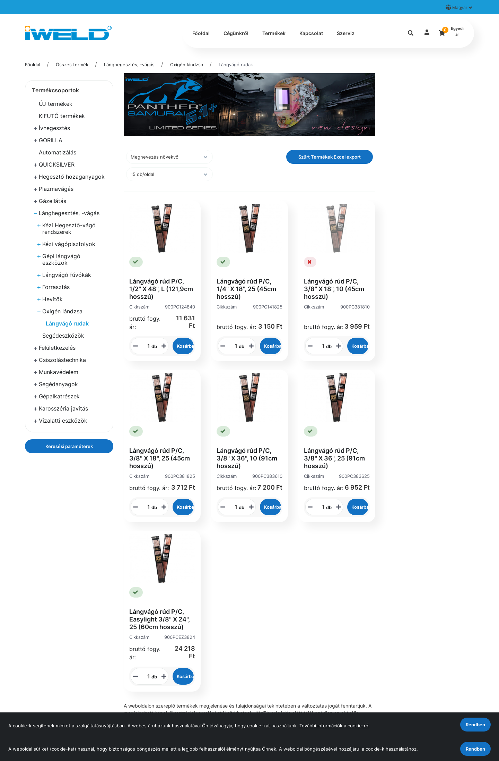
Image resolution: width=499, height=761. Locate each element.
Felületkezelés (57, 347)
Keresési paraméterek (69, 446)
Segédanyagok (58, 384)
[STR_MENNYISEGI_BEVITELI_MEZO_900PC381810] (321, 346)
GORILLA (50, 140)
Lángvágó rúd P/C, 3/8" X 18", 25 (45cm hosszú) (159, 458)
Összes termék (72, 64)
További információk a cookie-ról (334, 725)
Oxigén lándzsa (186, 64)
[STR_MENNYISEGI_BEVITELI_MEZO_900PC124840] (146, 346)
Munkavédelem (58, 372)
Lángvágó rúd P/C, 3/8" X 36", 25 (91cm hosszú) (334, 458)
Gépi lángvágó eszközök (61, 259)
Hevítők (52, 299)
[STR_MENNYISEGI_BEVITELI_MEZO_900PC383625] (321, 507)
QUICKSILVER (57, 164)
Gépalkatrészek (59, 396)
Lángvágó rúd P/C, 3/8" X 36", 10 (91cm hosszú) (247, 458)
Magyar (459, 7)
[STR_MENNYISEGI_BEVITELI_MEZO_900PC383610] (233, 507)
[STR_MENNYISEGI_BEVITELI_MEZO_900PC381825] (146, 507)
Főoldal (201, 33)
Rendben (475, 749)
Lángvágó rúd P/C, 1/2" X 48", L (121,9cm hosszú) (161, 289)
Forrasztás (56, 287)
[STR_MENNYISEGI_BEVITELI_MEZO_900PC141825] (233, 346)
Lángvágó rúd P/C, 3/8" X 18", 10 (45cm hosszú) (334, 289)
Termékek (274, 33)
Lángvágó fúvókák (66, 274)
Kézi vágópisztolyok (68, 243)
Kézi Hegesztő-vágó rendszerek (69, 228)
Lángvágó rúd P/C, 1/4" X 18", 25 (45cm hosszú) (246, 289)
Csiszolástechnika (62, 359)
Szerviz (345, 33)
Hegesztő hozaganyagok (72, 176)
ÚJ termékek (55, 103)
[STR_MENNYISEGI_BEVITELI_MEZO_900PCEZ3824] (146, 676)
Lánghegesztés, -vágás (129, 64)
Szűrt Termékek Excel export (329, 157)
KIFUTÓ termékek (62, 115)
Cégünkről (236, 33)
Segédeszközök (63, 335)
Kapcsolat (311, 33)
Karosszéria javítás (63, 408)
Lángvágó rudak (236, 64)
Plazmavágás (56, 188)
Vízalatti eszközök (63, 420)
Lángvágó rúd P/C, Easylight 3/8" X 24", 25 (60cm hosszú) (159, 619)
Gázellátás (52, 200)
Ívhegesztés (54, 128)
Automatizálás (57, 152)
